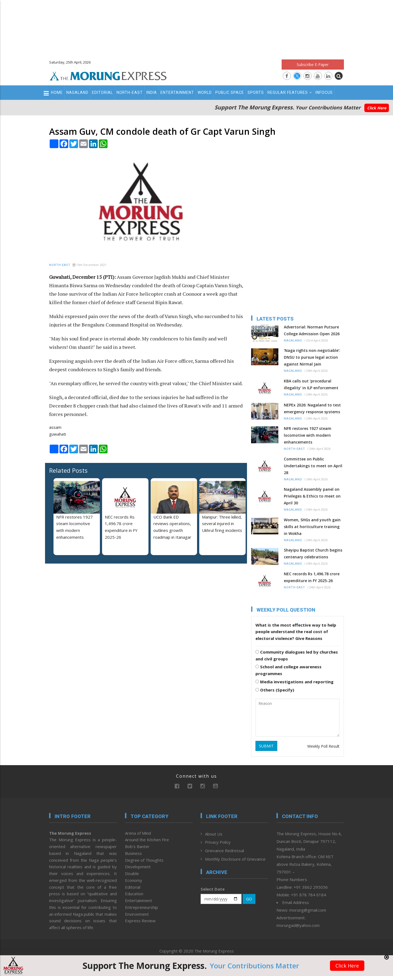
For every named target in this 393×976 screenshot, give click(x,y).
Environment (137, 914)
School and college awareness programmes (288, 670)
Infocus (324, 92)
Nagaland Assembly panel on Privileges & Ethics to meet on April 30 (312, 496)
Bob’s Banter (137, 846)
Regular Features (289, 92)
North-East (130, 92)
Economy (133, 880)
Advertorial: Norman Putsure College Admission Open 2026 (312, 330)
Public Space (229, 92)
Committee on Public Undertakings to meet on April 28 (313, 465)
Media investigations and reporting (294, 681)
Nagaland (77, 92)
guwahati (57, 434)
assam (55, 427)
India (151, 92)
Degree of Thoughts (144, 860)
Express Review (140, 920)
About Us (213, 834)
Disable (132, 873)
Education (134, 893)
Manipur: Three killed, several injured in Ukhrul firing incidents (222, 523)
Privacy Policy (218, 842)
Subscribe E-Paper (313, 64)
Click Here (376, 107)
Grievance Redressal (224, 850)
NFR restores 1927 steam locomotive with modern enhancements (307, 435)
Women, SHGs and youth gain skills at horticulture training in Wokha (312, 526)
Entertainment (177, 92)
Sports (256, 92)
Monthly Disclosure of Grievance (235, 859)
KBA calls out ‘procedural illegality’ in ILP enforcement (311, 384)
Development (138, 866)
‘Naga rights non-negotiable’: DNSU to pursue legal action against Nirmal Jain (312, 357)
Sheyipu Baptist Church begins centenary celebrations (313, 553)
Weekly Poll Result (323, 746)
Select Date (213, 889)
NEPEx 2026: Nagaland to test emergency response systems (312, 408)
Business (133, 853)
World (205, 92)
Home (57, 92)
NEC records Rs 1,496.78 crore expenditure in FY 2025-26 (312, 577)
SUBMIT (266, 746)
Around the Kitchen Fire (147, 839)
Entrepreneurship (141, 907)
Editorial (102, 92)
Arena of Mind (138, 833)
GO (249, 899)
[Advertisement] (196, 27)
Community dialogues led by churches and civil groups (296, 655)
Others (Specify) (274, 690)
